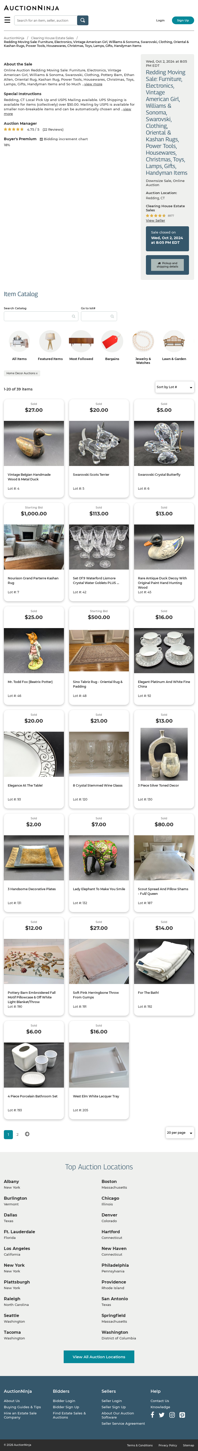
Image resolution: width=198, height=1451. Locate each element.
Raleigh (12, 1298)
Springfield (114, 1315)
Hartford (111, 1231)
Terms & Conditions (140, 1445)
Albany (11, 1181)
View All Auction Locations (99, 1356)
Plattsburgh (17, 1282)
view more (93, 84)
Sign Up (183, 20)
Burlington (15, 1198)
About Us (12, 1401)
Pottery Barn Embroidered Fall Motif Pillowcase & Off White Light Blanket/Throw (31, 997)
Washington (115, 1332)
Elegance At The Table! (25, 785)
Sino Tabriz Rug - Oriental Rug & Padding (97, 684)
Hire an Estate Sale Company (20, 1415)
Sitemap (188, 1445)
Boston (109, 1181)
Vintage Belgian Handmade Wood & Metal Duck (29, 477)
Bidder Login (64, 1401)
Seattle (11, 1315)
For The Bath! (148, 993)
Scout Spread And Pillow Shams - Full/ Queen (163, 891)
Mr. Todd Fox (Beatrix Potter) (30, 682)
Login (160, 20)
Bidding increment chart (64, 139)
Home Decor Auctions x (22, 373)
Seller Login (112, 1401)
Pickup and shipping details (167, 265)
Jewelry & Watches (143, 361)
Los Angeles (17, 1248)
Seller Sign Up (114, 1407)
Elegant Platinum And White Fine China (164, 684)
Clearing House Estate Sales (52, 38)
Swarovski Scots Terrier (91, 475)
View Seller (155, 220)
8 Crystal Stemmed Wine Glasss (97, 785)
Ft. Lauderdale (19, 1231)
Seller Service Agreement (123, 1423)
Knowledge (160, 1407)
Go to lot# (88, 308)
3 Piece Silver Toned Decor (158, 785)
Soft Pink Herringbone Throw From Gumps (96, 995)
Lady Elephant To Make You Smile (99, 889)
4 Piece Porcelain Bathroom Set (32, 1096)
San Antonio (115, 1298)
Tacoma (12, 1332)
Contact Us (160, 1401)
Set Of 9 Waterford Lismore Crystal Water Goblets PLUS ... (96, 580)
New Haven (114, 1248)
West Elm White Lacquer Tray (96, 1096)
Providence (114, 1282)
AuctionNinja (14, 38)
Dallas (10, 1215)
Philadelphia (115, 1265)
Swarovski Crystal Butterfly (159, 475)
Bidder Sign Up (66, 1407)
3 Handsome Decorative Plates (32, 889)
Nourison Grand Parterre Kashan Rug (33, 580)
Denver (109, 1215)
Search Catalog (15, 308)
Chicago (110, 1198)
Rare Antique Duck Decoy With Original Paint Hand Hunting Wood (162, 582)
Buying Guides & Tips (22, 1407)
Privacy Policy (168, 1445)
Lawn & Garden (174, 359)
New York (14, 1265)
